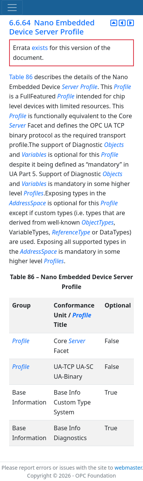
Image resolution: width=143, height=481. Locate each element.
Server (70, 87)
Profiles (33, 193)
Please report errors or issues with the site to (58, 467)
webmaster (128, 467)
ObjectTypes (98, 222)
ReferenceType (71, 232)
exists (40, 48)
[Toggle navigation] (12, 7)
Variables (34, 154)
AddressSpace (27, 203)
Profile (88, 87)
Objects (114, 145)
